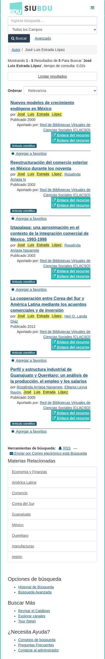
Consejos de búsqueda (36, 640)
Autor (16, 50)
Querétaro (20, 535)
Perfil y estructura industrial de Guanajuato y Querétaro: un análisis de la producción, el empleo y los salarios (49, 375)
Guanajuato (21, 514)
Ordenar (15, 91)
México (17, 525)
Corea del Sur (23, 504)
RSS (64, 448)
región (17, 557)
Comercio (20, 493)
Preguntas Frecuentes (36, 645)
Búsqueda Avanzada (34, 592)
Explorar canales (31, 616)
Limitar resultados (52, 76)
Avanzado (43, 38)
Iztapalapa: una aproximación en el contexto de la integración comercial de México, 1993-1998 (49, 233)
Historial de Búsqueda (36, 587)
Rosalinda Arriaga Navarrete (39, 387)
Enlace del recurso (70, 135)
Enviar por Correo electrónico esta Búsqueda (48, 453)
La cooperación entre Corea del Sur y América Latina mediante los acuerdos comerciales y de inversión (48, 304)
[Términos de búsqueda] (52, 20)
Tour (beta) (27, 621)
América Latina (24, 482)
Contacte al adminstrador (38, 650)
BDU (14, 8)
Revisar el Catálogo (34, 611)
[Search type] (52, 29)
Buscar (19, 38)
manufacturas (23, 546)
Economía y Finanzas (29, 472)
